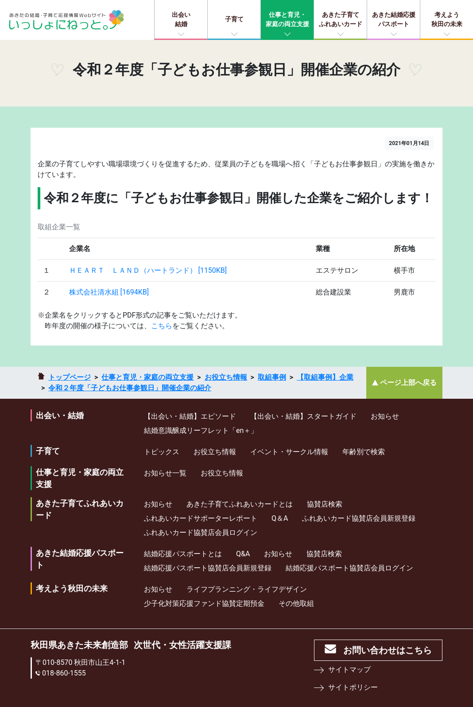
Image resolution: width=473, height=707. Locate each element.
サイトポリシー (353, 687)
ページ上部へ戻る (408, 382)
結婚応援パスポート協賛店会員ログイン (349, 568)
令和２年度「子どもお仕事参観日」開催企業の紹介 (129, 388)
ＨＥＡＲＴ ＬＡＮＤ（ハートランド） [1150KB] (148, 270)
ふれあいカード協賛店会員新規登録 (358, 518)
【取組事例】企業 (325, 377)
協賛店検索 (324, 504)
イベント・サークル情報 (289, 452)
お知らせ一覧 (165, 473)
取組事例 (272, 377)
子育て (234, 19)
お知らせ (385, 416)
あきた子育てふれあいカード (340, 19)
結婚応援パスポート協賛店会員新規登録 (207, 568)
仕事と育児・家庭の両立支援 (287, 19)
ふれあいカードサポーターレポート (200, 518)
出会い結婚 (181, 19)
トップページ (69, 377)
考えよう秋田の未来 (446, 19)
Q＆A (279, 518)
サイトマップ (349, 669)
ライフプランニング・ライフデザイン (246, 589)
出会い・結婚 (60, 415)
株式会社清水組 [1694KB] (109, 292)
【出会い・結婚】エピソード (190, 416)
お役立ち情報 (226, 377)
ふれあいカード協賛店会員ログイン (200, 532)
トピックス (161, 452)
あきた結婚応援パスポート (393, 19)
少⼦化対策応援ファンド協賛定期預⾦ (204, 603)
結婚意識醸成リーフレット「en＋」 (201, 430)
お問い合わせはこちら (387, 650)
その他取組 (296, 603)
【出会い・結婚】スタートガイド (303, 416)
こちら (161, 326)
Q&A (243, 554)
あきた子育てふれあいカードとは (239, 504)
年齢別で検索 (363, 452)
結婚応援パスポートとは (183, 554)
